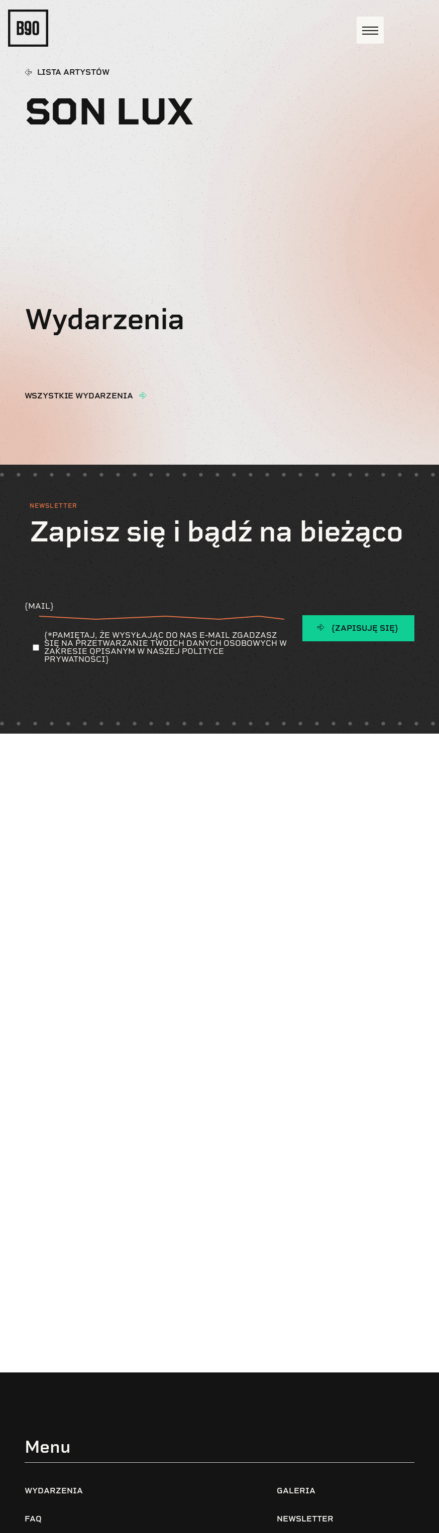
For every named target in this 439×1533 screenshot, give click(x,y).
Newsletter (305, 1518)
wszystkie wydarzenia (79, 395)
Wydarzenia (54, 1490)
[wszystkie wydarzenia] (143, 395)
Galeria (296, 1490)
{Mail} (144, 610)
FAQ (33, 1518)
